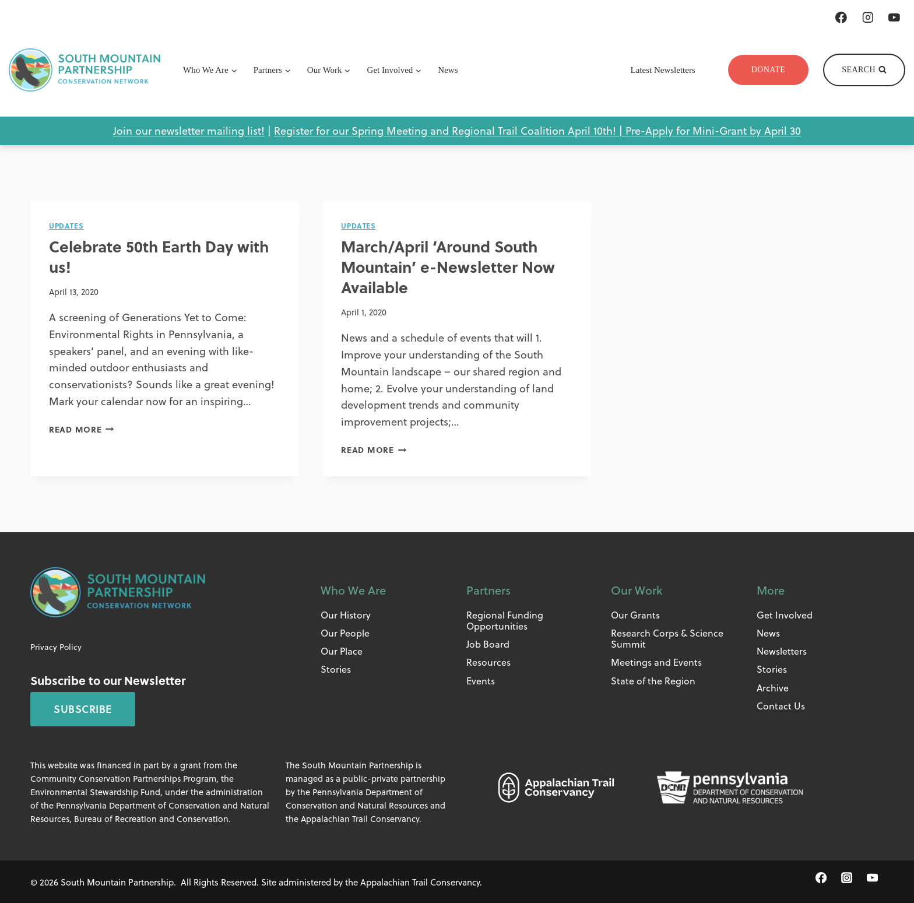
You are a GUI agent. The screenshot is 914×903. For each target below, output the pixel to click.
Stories (336, 668)
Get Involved (785, 614)
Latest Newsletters (663, 70)
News (448, 70)
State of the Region (653, 679)
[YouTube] (894, 17)
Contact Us (781, 705)
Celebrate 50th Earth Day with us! (164, 255)
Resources (488, 661)
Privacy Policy (56, 646)
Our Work (636, 589)
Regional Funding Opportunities (504, 619)
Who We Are (353, 589)
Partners (488, 589)
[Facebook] (841, 17)
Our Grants (635, 614)
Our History (346, 614)
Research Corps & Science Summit (667, 638)
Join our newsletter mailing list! (189, 130)
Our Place (342, 650)
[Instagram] (868, 17)
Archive (773, 686)
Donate (768, 69)
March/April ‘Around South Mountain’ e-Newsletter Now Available (453, 265)
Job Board (487, 643)
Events (480, 679)
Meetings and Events (656, 661)
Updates (66, 225)
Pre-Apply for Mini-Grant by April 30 (713, 130)
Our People (345, 632)
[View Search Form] (864, 70)
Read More (81, 428)
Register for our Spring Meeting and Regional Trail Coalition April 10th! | (449, 130)
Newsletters (782, 650)
